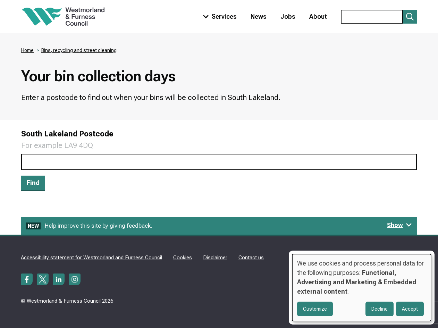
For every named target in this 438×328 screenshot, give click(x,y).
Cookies (182, 257)
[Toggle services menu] (218, 16)
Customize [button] (315, 309)
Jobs (287, 16)
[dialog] (361, 287)
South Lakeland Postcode (67, 133)
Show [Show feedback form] (399, 224)
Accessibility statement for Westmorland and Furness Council (91, 257)
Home (27, 50)
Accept (410, 309)
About (318, 16)
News (259, 16)
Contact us (251, 257)
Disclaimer (215, 257)
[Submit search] (410, 17)
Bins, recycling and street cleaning (79, 50)
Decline (379, 309)
